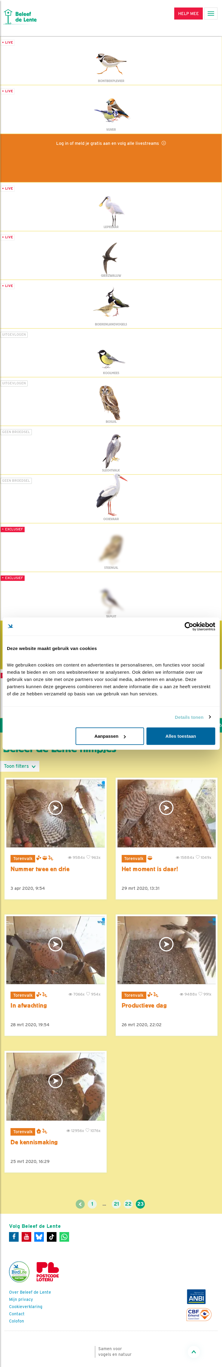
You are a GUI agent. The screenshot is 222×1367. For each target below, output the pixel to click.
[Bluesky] (39, 1237)
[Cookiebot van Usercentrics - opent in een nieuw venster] (189, 626)
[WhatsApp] (64, 1237)
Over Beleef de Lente (30, 1292)
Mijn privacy (21, 1299)
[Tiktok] (51, 1237)
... (104, 1204)
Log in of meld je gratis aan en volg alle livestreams (108, 143)
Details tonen (189, 716)
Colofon (16, 1321)
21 (116, 1204)
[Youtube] (26, 1237)
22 (128, 1204)
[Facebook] (14, 1237)
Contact (17, 1313)
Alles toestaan (181, 736)
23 (140, 1204)
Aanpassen (110, 736)
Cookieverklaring (25, 1306)
